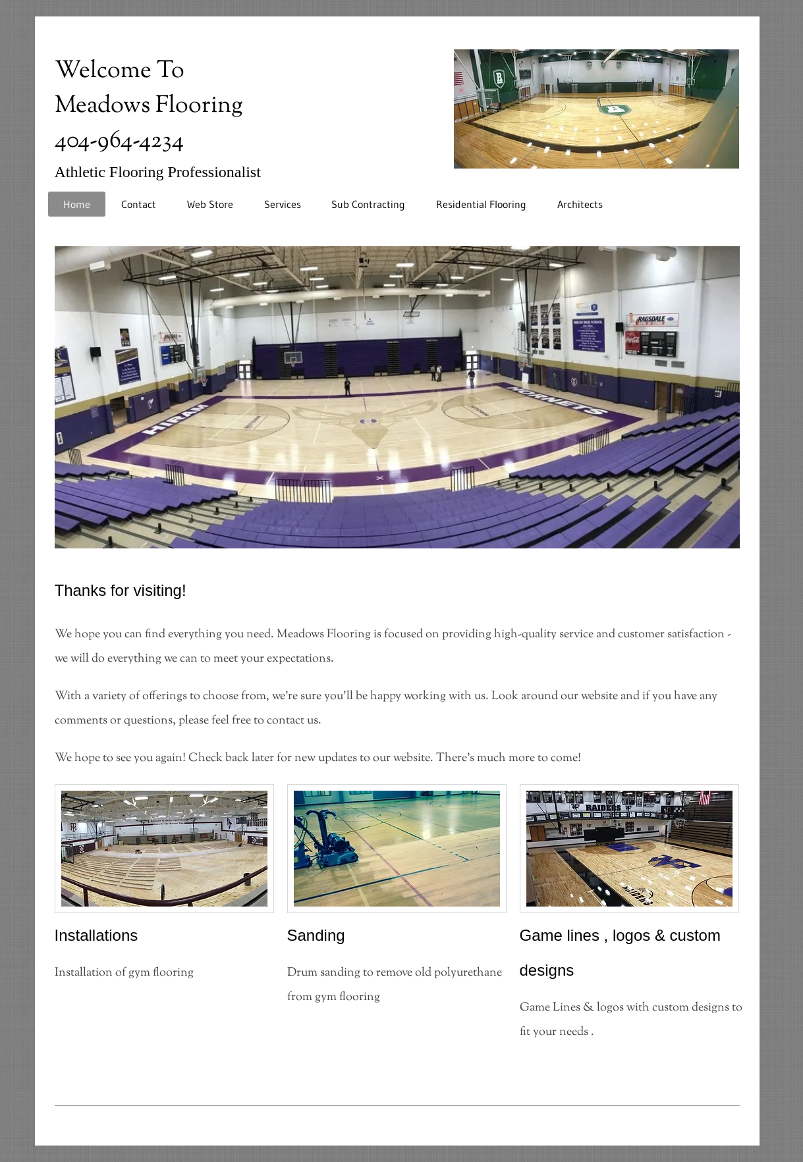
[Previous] (53, 394)
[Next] (741, 394)
